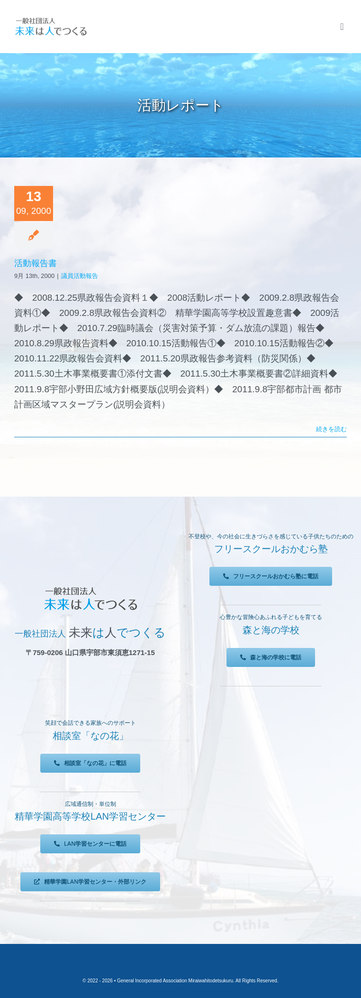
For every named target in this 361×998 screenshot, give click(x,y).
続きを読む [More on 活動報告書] (331, 429)
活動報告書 (35, 263)
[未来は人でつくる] (50, 20)
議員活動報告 (79, 275)
